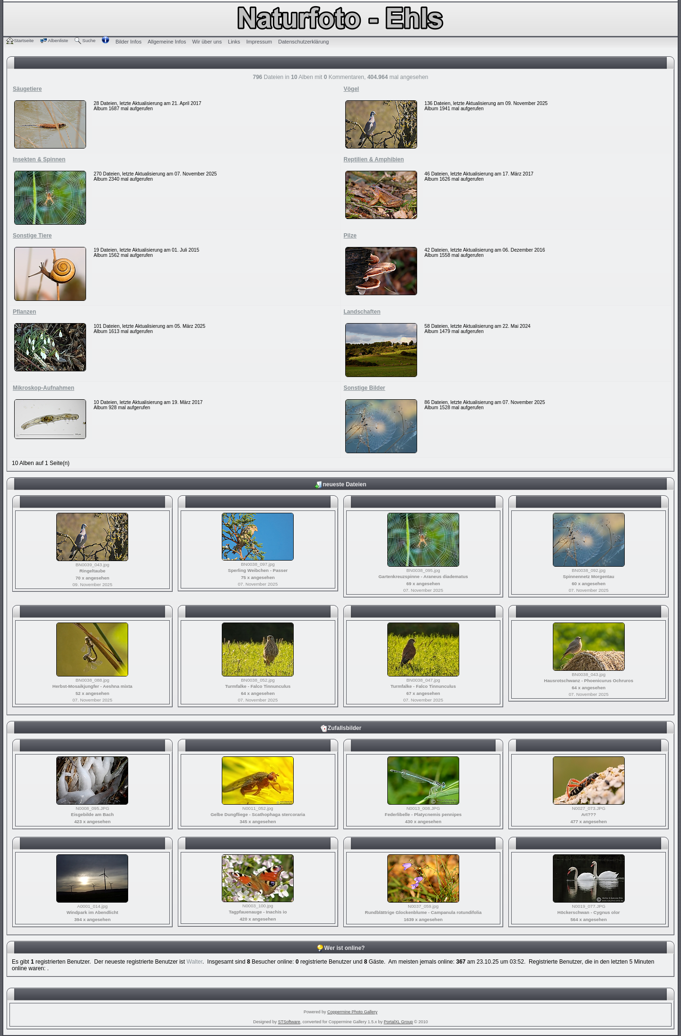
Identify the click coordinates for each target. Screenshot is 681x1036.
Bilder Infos (128, 41)
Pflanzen (24, 311)
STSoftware (289, 1021)
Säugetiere (27, 89)
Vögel (351, 89)
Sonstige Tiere (32, 235)
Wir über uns (207, 41)
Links (234, 41)
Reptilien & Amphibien (374, 159)
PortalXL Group (398, 1021)
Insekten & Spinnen (39, 159)
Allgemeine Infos (167, 41)
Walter (195, 961)
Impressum (259, 41)
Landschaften (362, 311)
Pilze (350, 235)
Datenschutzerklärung (303, 41)
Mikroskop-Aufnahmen (43, 388)
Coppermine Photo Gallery (352, 1012)
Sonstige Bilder (364, 388)
